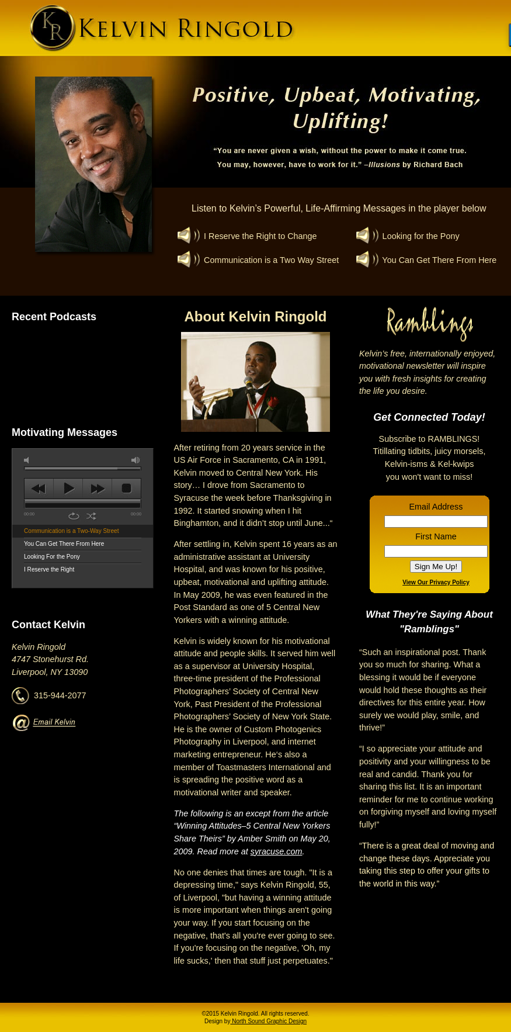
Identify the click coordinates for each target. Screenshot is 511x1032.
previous (39, 488)
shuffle (91, 516)
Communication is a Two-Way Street (71, 531)
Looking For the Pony (52, 556)
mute (28, 460)
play (68, 488)
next (97, 488)
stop (126, 488)
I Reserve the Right (49, 569)
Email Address (436, 506)
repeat (74, 516)
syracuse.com (277, 851)
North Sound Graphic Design (268, 1021)
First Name (435, 536)
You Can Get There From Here (64, 544)
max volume (136, 460)
